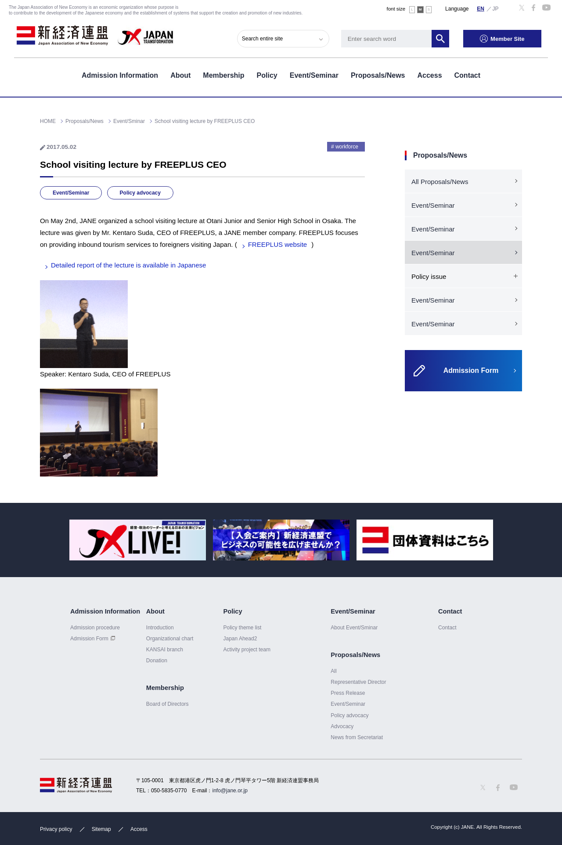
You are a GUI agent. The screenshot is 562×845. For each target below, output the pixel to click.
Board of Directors (167, 704)
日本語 (495, 8)
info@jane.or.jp (230, 790)
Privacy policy (56, 829)
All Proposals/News (439, 181)
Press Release (348, 693)
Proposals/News (378, 74)
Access (429, 74)
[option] (137, 540)
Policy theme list (242, 628)
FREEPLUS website (277, 244)
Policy (267, 74)
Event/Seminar (314, 74)
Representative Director (358, 682)
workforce (346, 147)
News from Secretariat (357, 737)
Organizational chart (170, 639)
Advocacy (342, 726)
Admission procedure (95, 628)
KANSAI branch (164, 649)
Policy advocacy (140, 193)
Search (447, 37)
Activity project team (246, 649)
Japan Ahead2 (240, 639)
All (333, 671)
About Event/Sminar (354, 628)
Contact (467, 74)
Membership (223, 74)
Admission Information (120, 74)
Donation (156, 660)
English (481, 8)
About (180, 74)
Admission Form (89, 639)
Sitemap (101, 829)
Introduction (160, 628)
